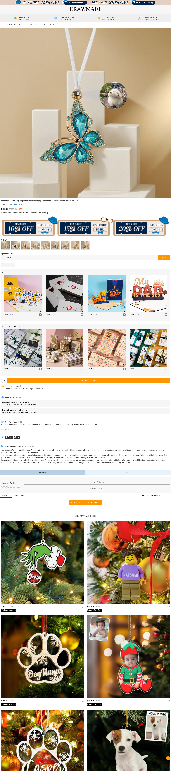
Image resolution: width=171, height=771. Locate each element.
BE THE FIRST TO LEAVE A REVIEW (85, 502)
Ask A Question (97, 488)
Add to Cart (88, 380)
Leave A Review (96, 482)
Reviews (42, 472)
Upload (164, 257)
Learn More (5, 429)
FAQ (128, 472)
